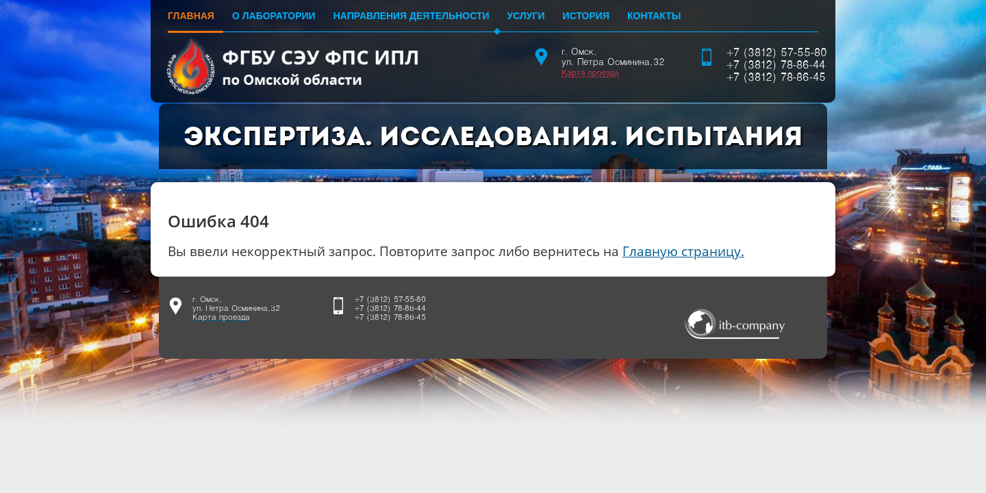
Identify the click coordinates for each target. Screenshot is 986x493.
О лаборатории (274, 15)
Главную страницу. (683, 251)
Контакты (654, 15)
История (586, 15)
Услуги (526, 15)
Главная (191, 15)
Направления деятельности (411, 15)
